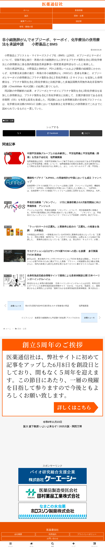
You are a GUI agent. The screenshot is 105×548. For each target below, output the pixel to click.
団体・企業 (8, 121)
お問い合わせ (52, 539)
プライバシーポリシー (86, 535)
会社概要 (18, 535)
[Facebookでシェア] (52, 133)
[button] (86, 133)
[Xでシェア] (19, 133)
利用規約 (52, 535)
